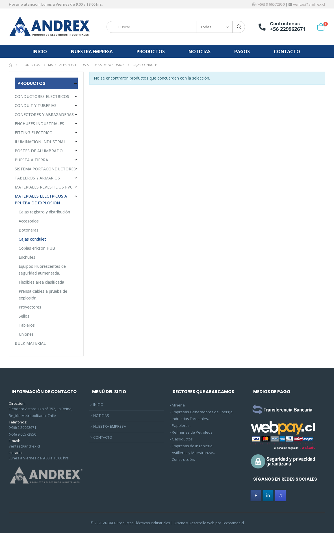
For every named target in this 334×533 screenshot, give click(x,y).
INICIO (39, 51)
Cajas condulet (32, 239)
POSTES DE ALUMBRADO (39, 150)
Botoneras (28, 230)
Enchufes (27, 257)
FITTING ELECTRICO (34, 132)
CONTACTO (287, 51)
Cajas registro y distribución (44, 212)
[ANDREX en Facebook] (255, 495)
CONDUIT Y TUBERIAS (36, 105)
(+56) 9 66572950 (270, 4)
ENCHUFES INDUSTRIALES (39, 123)
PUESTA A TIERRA (31, 159)
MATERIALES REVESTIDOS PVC (44, 187)
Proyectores (30, 307)
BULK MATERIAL (30, 343)
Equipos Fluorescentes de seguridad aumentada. (42, 270)
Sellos (24, 316)
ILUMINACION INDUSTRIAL (40, 141)
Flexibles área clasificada (41, 282)
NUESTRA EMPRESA (91, 51)
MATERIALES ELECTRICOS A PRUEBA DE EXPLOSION (41, 199)
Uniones (26, 334)
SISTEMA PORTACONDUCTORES (45, 169)
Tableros (27, 325)
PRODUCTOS (150, 51)
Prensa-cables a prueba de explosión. (43, 294)
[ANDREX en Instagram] (280, 495)
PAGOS (242, 51)
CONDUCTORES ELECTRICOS (42, 96)
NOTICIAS (199, 51)
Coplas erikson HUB (37, 248)
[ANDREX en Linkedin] (268, 495)
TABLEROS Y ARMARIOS (37, 178)
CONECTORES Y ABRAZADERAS (44, 114)
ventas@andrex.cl (308, 4)
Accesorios (29, 221)
